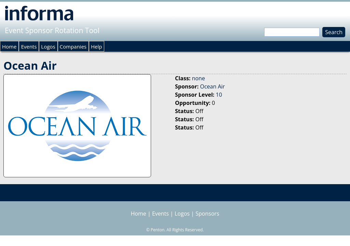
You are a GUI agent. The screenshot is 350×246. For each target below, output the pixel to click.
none (198, 78)
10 (219, 94)
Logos (48, 46)
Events (29, 46)
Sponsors (207, 213)
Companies (73, 46)
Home (9, 46)
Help (96, 46)
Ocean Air (212, 86)
